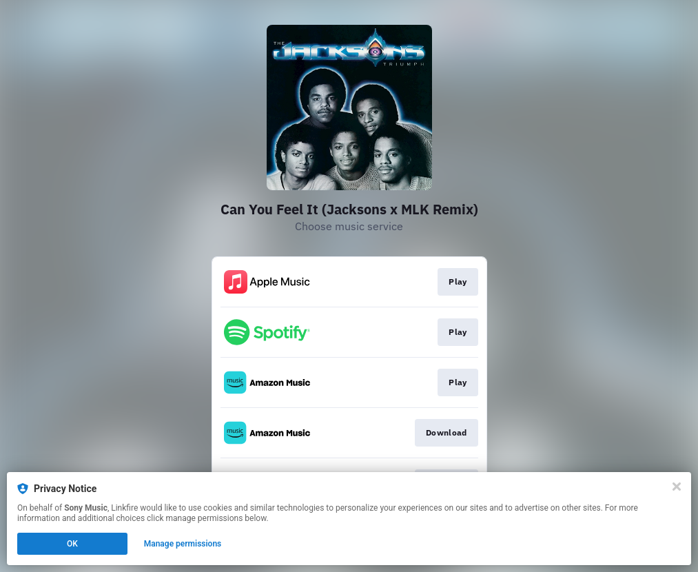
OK (72, 544)
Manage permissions (183, 544)
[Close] (677, 487)
